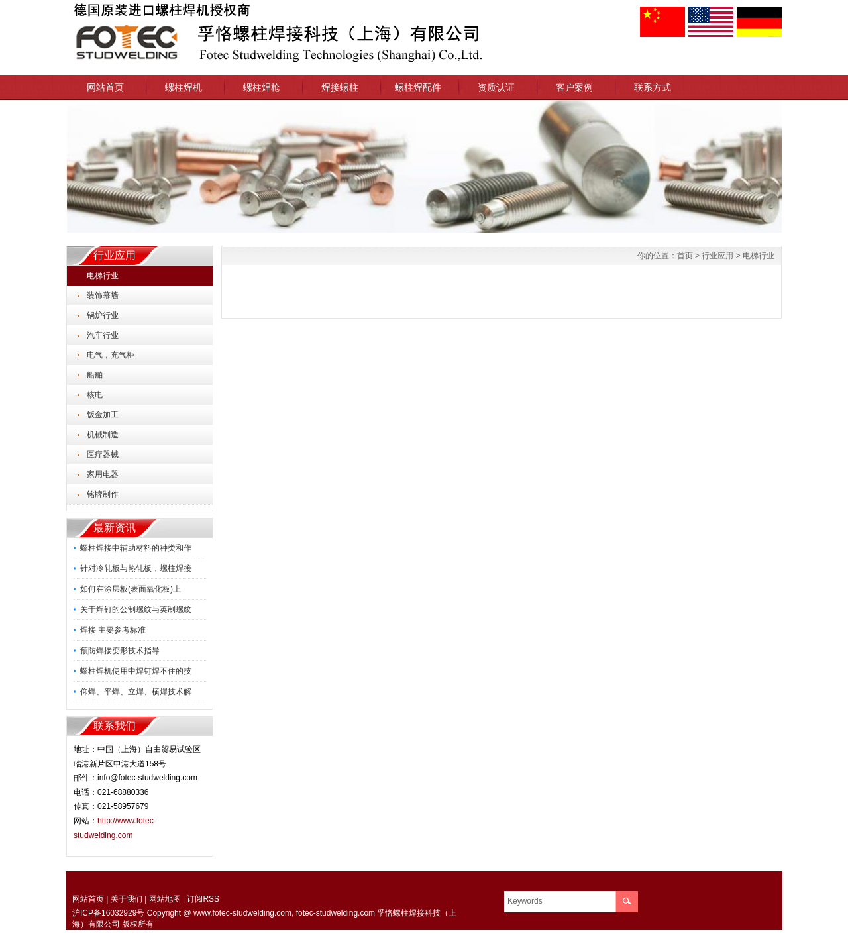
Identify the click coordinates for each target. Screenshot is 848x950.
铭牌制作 (103, 494)
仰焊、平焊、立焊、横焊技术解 (135, 691)
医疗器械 (103, 454)
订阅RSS (203, 899)
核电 (95, 394)
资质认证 (496, 87)
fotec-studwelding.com (335, 913)
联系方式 (652, 87)
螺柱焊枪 (261, 87)
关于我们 (126, 899)
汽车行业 (103, 335)
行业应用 (717, 255)
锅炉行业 (103, 315)
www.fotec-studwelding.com (242, 913)
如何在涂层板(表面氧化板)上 (130, 589)
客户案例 (574, 87)
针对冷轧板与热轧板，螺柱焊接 (135, 568)
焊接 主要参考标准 (113, 630)
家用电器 (103, 474)
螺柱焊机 (183, 87)
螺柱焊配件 (418, 87)
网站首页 (105, 87)
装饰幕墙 (103, 295)
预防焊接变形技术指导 (120, 650)
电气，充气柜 (110, 355)
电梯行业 (103, 275)
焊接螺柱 (339, 87)
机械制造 (103, 434)
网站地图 (165, 899)
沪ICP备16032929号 (108, 913)
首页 (685, 255)
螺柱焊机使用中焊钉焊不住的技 (135, 671)
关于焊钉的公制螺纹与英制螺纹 (135, 609)
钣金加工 (103, 414)
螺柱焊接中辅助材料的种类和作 (135, 548)
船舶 (95, 375)
